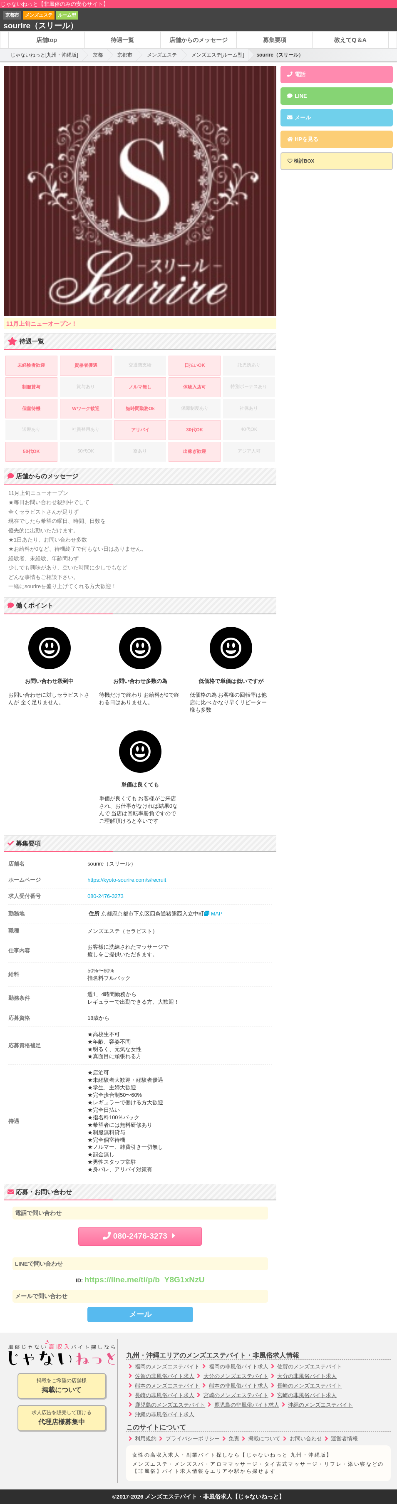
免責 (233, 1438)
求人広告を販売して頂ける (62, 1418)
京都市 (124, 55)
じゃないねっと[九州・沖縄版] (44, 55)
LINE (297, 96)
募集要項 (274, 40)
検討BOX (304, 160)
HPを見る (302, 139)
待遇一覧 (122, 40)
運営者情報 (344, 1438)
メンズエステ (162, 55)
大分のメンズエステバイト (235, 1376)
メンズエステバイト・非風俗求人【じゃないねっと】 (215, 1497)
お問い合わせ (306, 1438)
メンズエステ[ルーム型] (217, 55)
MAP (213, 913)
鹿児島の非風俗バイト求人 (246, 1405)
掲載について (264, 1438)
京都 (98, 55)
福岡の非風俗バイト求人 (238, 1366)
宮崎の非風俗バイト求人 (307, 1395)
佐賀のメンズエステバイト (309, 1366)
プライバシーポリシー (193, 1438)
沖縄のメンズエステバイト (320, 1405)
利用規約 (145, 1438)
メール (140, 1314)
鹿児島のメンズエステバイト (170, 1405)
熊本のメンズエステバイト (167, 1386)
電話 (296, 74)
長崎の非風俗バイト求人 (164, 1395)
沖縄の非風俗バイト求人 (164, 1414)
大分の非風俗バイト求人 (307, 1376)
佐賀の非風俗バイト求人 (164, 1376)
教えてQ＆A (350, 40)
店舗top (46, 40)
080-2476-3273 (105, 896)
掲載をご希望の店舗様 (62, 1386)
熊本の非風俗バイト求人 (238, 1386)
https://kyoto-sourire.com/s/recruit (126, 880)
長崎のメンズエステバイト (309, 1386)
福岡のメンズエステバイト (167, 1366)
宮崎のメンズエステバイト (235, 1395)
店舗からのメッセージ (198, 40)
